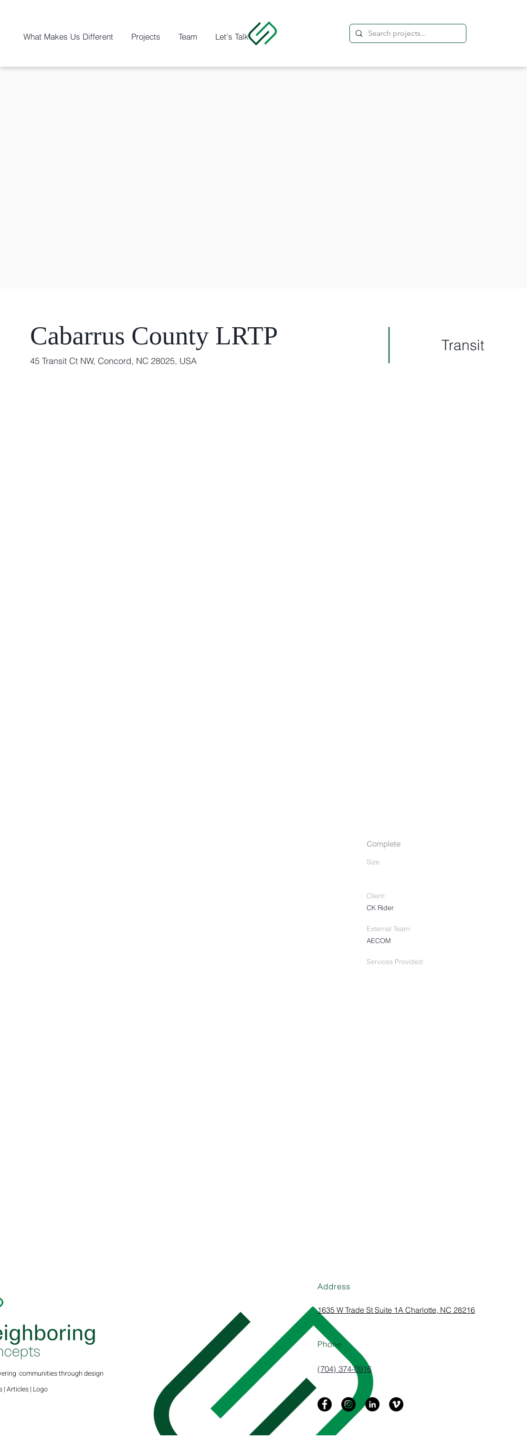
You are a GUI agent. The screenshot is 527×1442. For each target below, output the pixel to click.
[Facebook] (324, 1404)
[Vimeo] (396, 1404)
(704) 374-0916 (344, 1369)
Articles (18, 1389)
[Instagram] (348, 1404)
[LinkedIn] (372, 1404)
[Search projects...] (407, 33)
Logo (40, 1389)
